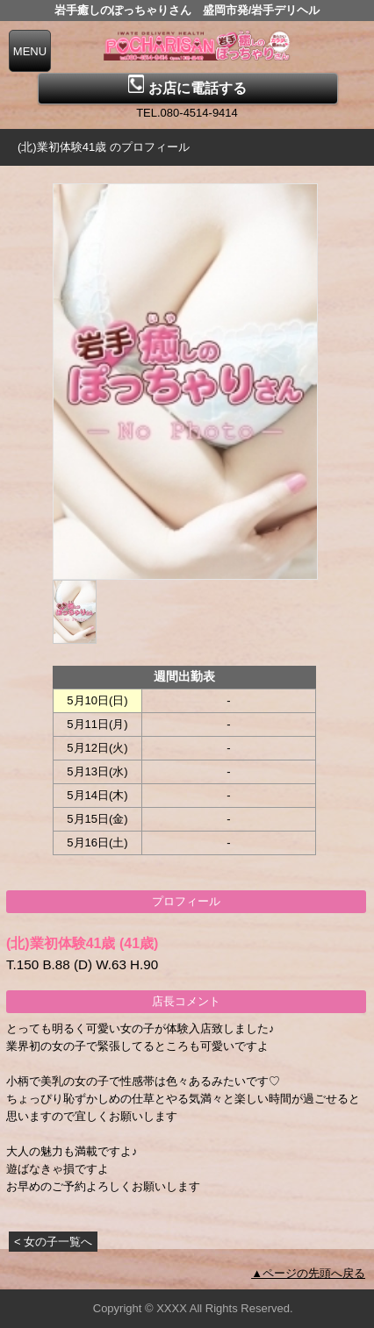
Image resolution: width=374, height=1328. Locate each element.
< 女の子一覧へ (53, 1241)
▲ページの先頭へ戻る (308, 1273)
